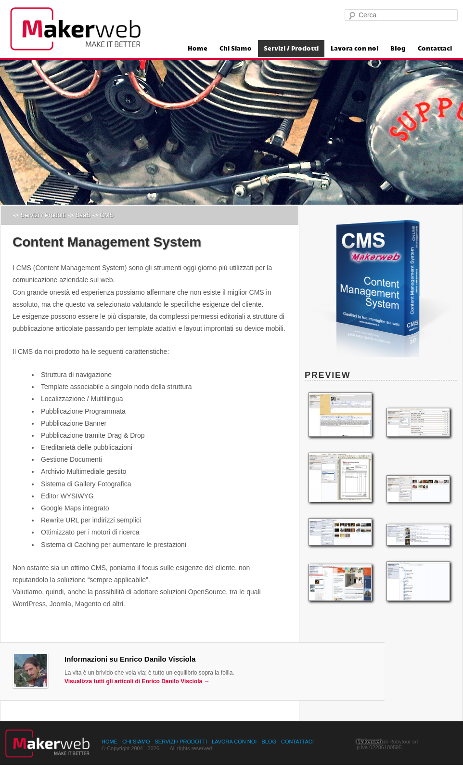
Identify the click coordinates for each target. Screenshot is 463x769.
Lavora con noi (354, 48)
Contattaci (435, 48)
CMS (107, 215)
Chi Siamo (235, 48)
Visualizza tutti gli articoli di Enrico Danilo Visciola (137, 681)
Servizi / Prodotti (291, 48)
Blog (398, 48)
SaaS (82, 215)
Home (197, 48)
